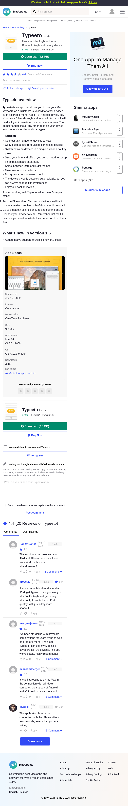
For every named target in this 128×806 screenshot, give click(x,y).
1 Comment (54, 659)
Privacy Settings (94, 774)
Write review (35, 455)
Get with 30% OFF (97, 89)
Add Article (66, 780)
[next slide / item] (62, 273)
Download (35, 56)
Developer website (41, 88)
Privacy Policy (93, 768)
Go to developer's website (20, 373)
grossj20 (24, 581)
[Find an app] (34, 12)
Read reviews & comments (16, 80)
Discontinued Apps (70, 774)
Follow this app (13, 88)
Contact (112, 762)
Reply (37, 571)
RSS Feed (113, 774)
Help (110, 768)
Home (6, 27)
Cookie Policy (93, 780)
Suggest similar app (97, 190)
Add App (65, 768)
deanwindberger (29, 669)
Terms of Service (94, 762)
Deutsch (24, 792)
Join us (93, 2)
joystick (24, 707)
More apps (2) (82, 180)
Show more (35, 741)
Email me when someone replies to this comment (36, 505)
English (13, 792)
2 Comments (53, 571)
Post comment (35, 512)
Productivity (18, 27)
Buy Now (34, 65)
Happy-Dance (27, 544)
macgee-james (28, 623)
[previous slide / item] (7, 273)
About (63, 762)
